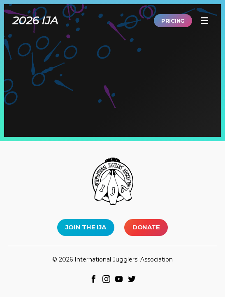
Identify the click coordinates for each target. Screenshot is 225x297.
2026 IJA (35, 20)
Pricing (173, 20)
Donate (146, 227)
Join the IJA (85, 227)
